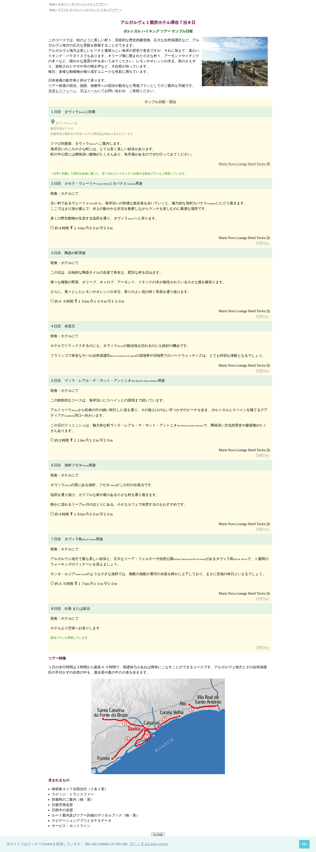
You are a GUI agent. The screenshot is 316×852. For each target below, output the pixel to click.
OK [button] (304, 844)
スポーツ (63, 4)
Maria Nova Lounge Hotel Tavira (242, 164)
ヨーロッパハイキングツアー (88, 4)
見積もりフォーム (62, 91)
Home (52, 4)
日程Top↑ (263, 243)
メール (92, 91)
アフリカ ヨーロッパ (70, 9)
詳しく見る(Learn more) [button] (149, 844)
